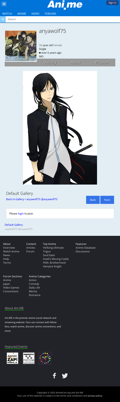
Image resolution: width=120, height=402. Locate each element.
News (35, 13)
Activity (50, 62)
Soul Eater (49, 255)
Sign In (112, 2)
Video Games (11, 287)
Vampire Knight (52, 266)
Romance (34, 295)
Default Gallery (14, 224)
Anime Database (86, 247)
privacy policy (95, 395)
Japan (6, 284)
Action (33, 280)
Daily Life (34, 287)
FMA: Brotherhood (54, 262)
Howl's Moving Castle (56, 259)
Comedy (34, 284)
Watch (7, 13)
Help (6, 259)
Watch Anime (11, 251)
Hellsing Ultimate (53, 247)
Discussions (83, 251)
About (76, 62)
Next (107, 200)
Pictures (101, 62)
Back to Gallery (15, 199)
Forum (30, 251)
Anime (21, 13)
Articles (30, 247)
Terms (7, 262)
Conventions (10, 291)
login (21, 213)
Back (93, 200)
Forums (50, 13)
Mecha (33, 291)
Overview (9, 247)
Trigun (47, 251)
